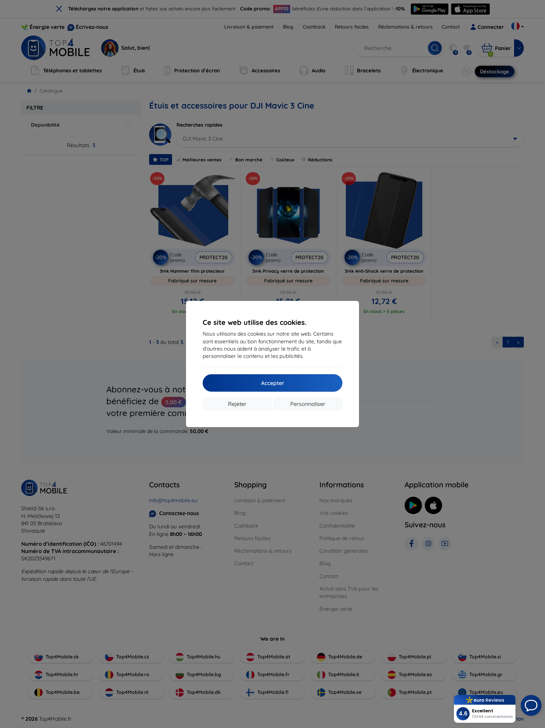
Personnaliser (307, 403)
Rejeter (237, 403)
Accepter (272, 382)
